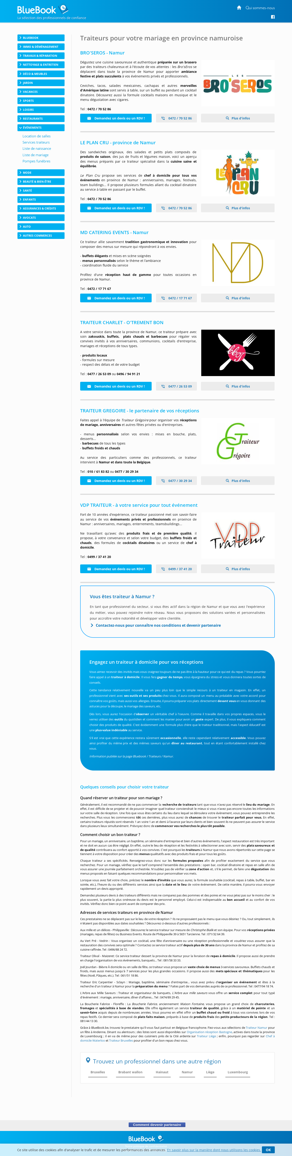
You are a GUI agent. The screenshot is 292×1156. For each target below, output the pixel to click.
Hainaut (162, 1072)
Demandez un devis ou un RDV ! (116, 118)
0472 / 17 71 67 (176, 298)
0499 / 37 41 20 (176, 569)
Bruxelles (98, 1072)
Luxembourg (238, 1072)
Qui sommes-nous (260, 8)
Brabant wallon (130, 1072)
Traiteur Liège (206, 1036)
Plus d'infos (240, 118)
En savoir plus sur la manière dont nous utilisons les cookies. (214, 1150)
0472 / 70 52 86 (176, 118)
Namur (187, 1072)
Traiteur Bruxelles (121, 1040)
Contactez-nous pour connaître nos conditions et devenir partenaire (158, 625)
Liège (210, 1072)
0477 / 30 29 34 (176, 481)
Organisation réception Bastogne (209, 1032)
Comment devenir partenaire (157, 1124)
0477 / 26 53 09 (176, 386)
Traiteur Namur (256, 1028)
